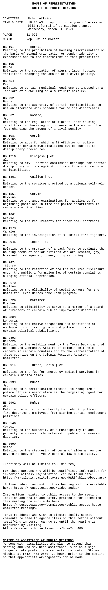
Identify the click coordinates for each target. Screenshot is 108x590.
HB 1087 (9, 136)
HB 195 (8, 64)
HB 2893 (9, 338)
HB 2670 (9, 283)
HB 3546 (9, 423)
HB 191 (8, 47)
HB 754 (8, 81)
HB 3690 (9, 444)
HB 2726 (9, 300)
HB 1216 (9, 156)
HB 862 (8, 115)
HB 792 (8, 98)
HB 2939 (9, 382)
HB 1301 (9, 177)
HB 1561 (9, 194)
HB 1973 (9, 228)
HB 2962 (9, 403)
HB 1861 (9, 214)
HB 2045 (9, 242)
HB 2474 (9, 262)
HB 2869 (9, 317)
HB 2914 (9, 365)
